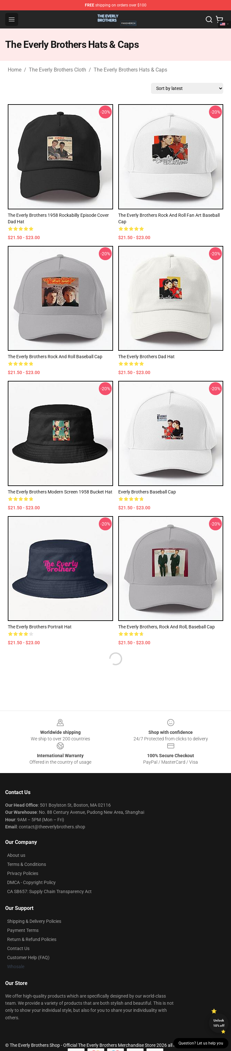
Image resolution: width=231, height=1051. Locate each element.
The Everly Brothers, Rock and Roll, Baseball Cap (166, 626)
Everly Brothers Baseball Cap (147, 491)
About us (16, 855)
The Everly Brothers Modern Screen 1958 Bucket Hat (60, 491)
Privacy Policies (22, 873)
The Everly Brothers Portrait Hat (40, 626)
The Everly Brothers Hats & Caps (130, 70)
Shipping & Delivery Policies (34, 921)
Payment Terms (23, 930)
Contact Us (18, 948)
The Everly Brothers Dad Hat (146, 356)
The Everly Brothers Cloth (57, 70)
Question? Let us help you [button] (201, 1043)
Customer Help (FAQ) (28, 957)
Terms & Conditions (26, 864)
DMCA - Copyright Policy (31, 882)
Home (14, 70)
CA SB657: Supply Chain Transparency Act (49, 891)
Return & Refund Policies (31, 939)
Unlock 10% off (219, 1023)
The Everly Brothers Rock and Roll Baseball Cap (55, 356)
